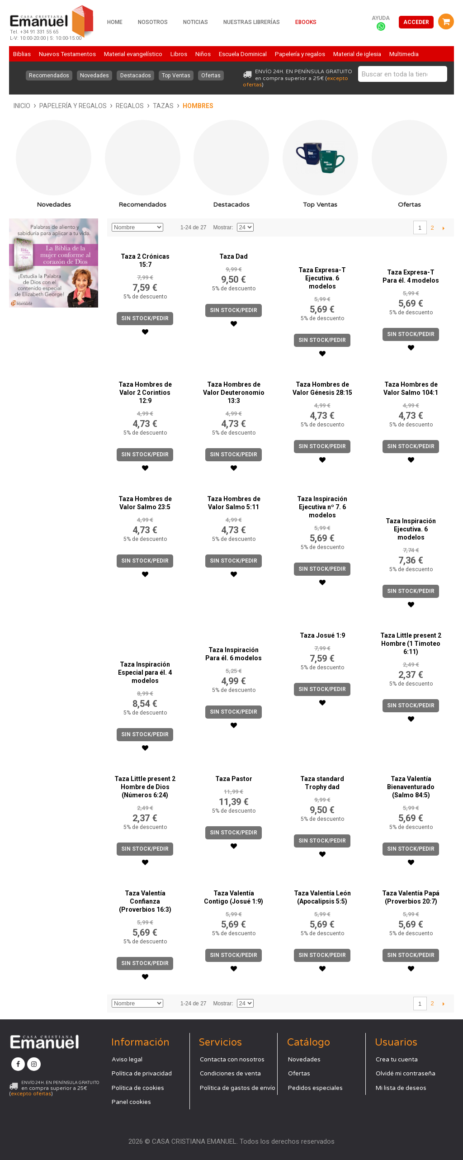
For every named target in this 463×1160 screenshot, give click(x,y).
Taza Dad (233, 256)
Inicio (22, 105)
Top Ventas (177, 75)
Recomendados (48, 75)
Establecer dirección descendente (171, 227)
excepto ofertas (31, 1094)
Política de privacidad (142, 1073)
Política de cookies (138, 1088)
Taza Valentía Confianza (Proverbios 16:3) (145, 901)
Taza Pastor (233, 778)
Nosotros (153, 22)
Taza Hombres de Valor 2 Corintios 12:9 (145, 392)
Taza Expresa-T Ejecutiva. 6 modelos (322, 278)
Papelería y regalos (73, 105)
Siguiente (443, 228)
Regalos (130, 105)
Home (115, 22)
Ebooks (306, 22)
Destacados (135, 75)
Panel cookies (131, 1102)
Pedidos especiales (315, 1088)
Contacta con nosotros (232, 1059)
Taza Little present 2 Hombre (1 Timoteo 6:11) (410, 643)
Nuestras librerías (251, 22)
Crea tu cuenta (397, 1059)
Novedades (94, 75)
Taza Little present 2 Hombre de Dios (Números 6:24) (144, 787)
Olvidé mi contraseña (405, 1073)
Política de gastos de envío (237, 1088)
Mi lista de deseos (401, 1088)
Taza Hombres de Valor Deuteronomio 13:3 (234, 392)
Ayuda (381, 18)
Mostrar (222, 227)
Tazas (163, 105)
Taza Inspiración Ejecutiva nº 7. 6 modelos (322, 507)
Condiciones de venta (230, 1073)
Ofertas (212, 75)
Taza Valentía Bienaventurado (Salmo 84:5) (411, 787)
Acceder (416, 22)
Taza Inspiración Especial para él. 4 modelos (145, 672)
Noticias (195, 22)
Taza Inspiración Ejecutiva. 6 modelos (411, 529)
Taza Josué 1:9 (322, 635)
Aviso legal (127, 1059)
